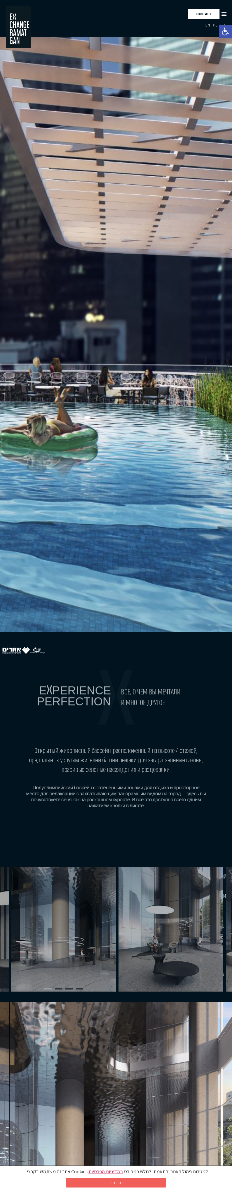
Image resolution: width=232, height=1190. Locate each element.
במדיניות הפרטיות (105, 1171)
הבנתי (116, 1183)
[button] (225, 31)
